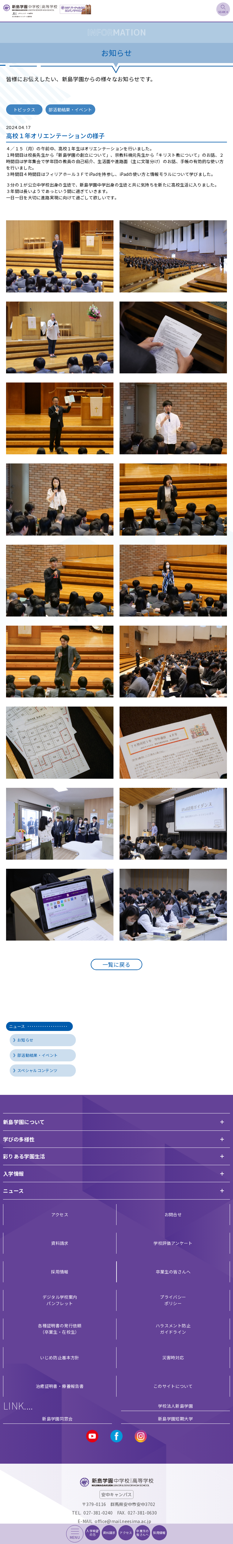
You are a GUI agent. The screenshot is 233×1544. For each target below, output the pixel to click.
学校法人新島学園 (175, 1406)
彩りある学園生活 (24, 1156)
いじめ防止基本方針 (59, 1357)
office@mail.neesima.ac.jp (123, 1521)
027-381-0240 (98, 1513)
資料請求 (59, 1243)
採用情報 (59, 1272)
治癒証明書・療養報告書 (60, 1386)
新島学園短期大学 (175, 1419)
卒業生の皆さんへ (173, 1272)
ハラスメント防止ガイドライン (173, 1328)
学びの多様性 (19, 1139)
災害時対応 (173, 1357)
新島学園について (24, 1122)
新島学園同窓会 (57, 1419)
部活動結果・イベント (37, 1055)
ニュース (38, 1026)
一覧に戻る (116, 964)
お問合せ (173, 1214)
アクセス (59, 1214)
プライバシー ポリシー (173, 1300)
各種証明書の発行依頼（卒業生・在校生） (60, 1328)
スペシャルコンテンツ (37, 1070)
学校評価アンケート (173, 1243)
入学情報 (13, 1173)
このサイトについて (173, 1386)
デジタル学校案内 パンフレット (59, 1300)
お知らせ (25, 1040)
